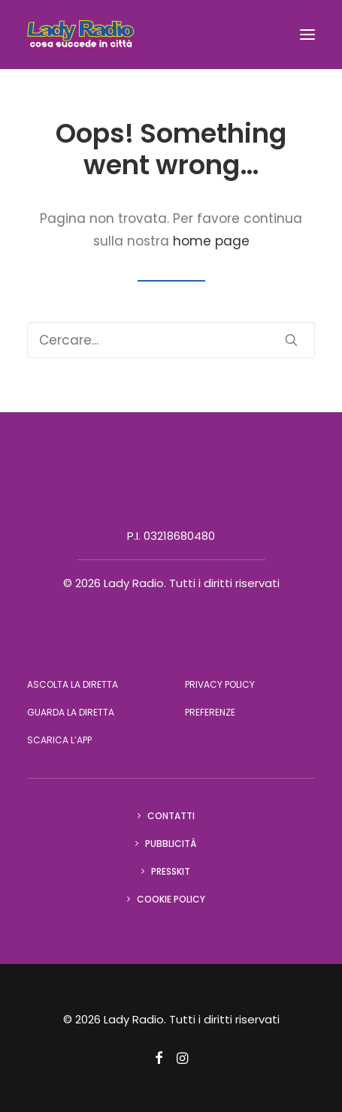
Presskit (170, 871)
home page (211, 241)
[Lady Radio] (81, 34)
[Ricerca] (171, 340)
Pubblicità (170, 843)
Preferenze (210, 712)
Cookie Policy (171, 899)
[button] (307, 34)
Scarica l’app (59, 740)
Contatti (171, 815)
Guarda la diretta (70, 712)
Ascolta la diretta (72, 684)
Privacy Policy (220, 684)
